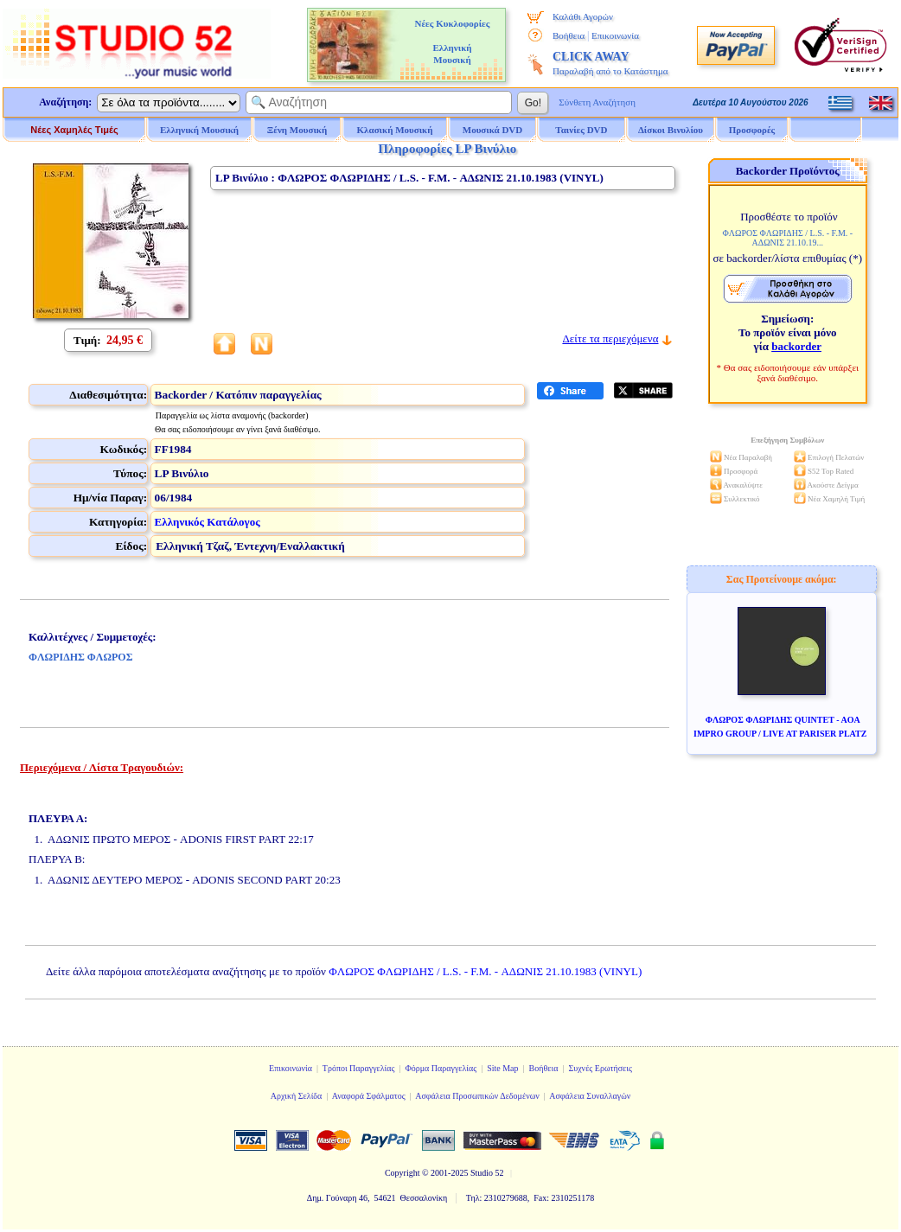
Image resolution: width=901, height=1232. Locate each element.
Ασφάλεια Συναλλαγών (589, 1096)
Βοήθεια (569, 35)
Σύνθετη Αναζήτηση (597, 102)
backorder (796, 346)
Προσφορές (752, 129)
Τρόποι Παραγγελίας (359, 1068)
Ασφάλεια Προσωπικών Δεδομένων (477, 1096)
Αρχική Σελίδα (297, 1096)
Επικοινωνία (615, 35)
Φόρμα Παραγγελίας (440, 1068)
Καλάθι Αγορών (583, 16)
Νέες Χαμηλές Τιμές (74, 129)
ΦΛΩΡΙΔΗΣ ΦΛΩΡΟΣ (81, 657)
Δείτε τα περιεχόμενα (610, 338)
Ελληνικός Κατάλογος (207, 521)
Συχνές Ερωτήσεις (600, 1068)
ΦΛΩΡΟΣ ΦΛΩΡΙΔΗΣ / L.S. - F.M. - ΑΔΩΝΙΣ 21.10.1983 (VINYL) (485, 971)
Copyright (402, 1173)
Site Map (502, 1068)
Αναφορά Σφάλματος (369, 1096)
